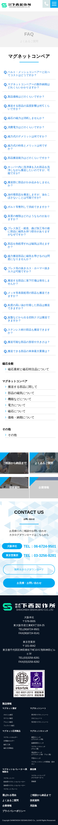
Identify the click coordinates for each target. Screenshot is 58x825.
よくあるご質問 (10, 800)
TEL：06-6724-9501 (40, 546)
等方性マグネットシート (39, 722)
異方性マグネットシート (39, 715)
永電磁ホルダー (9, 741)
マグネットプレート (10, 789)
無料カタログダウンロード (29, 569)
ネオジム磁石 (8, 715)
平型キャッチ (36, 758)
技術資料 (34, 800)
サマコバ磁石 (8, 718)
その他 (6, 429)
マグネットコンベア (14, 381)
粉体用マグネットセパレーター (14, 782)
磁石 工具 (7, 744)
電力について (17, 405)
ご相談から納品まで (40, 795)
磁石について (17, 411)
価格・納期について (21, 417)
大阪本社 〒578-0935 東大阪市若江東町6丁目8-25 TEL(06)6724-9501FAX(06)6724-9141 (29, 625)
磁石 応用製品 (8, 748)
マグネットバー (9, 778)
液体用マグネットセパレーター (14, 785)
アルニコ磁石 (8, 722)
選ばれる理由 (9, 795)
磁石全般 (7, 363)
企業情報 (7, 805)
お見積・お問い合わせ (29, 583)
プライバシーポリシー (14, 811)
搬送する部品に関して (22, 386)
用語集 (33, 805)
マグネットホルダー (10, 737)
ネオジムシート (36, 718)
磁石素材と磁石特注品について (28, 369)
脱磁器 (33, 781)
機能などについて (19, 399)
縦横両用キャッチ (37, 743)
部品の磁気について (21, 393)
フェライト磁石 (9, 725)
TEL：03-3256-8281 (40, 556)
